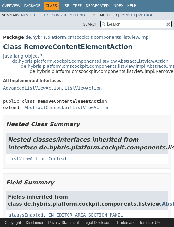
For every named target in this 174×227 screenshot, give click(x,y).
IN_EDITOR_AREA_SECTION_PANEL (85, 215)
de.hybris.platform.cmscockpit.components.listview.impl (87, 37)
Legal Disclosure (98, 222)
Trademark (125, 222)
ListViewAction (83, 87)
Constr (59, 15)
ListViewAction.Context (38, 158)
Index (117, 6)
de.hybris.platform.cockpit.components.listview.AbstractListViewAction (90, 61)
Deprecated (97, 6)
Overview (11, 6)
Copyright (13, 222)
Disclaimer (34, 222)
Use (65, 6)
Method (77, 15)
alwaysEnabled (26, 215)
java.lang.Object (21, 56)
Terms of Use (150, 222)
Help (131, 6)
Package (32, 6)
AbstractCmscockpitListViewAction (67, 107)
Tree (77, 6)
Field (43, 15)
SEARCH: (91, 24)
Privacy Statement (63, 222)
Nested (28, 15)
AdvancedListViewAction (32, 87)
